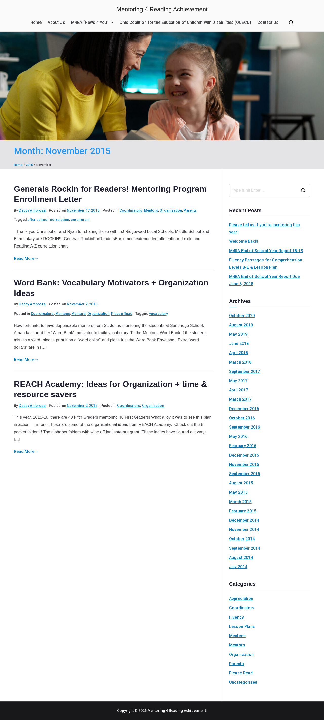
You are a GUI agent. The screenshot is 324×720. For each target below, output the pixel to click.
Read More (26, 258)
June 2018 (239, 343)
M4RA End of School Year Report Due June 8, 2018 (264, 280)
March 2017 (240, 399)
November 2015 (244, 464)
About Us (56, 22)
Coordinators (131, 210)
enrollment (80, 220)
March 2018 (240, 362)
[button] (110, 22)
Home (36, 22)
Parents (190, 210)
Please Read (121, 314)
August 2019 (241, 325)
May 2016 (238, 436)
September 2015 (244, 473)
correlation (59, 220)
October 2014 (242, 538)
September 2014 (244, 548)
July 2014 (238, 566)
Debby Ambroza (32, 210)
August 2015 (241, 483)
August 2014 (241, 557)
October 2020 (242, 315)
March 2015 (240, 501)
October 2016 (242, 418)
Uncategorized (243, 682)
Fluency (236, 617)
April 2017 (238, 390)
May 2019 (238, 334)
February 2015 (242, 511)
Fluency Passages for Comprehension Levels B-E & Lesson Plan (265, 264)
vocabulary (158, 314)
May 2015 (238, 492)
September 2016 (244, 427)
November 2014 (244, 529)
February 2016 (242, 445)
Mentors (151, 210)
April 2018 (238, 352)
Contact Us (268, 22)
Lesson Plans (242, 626)
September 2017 (244, 371)
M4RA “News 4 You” (92, 22)
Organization (171, 210)
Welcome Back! (243, 241)
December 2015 (244, 455)
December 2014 (244, 520)
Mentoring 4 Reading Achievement (162, 9)
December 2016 (244, 408)
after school (38, 220)
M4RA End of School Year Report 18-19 (266, 250)
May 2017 (238, 380)
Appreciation (241, 598)
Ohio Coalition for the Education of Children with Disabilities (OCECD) (185, 22)
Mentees (62, 314)
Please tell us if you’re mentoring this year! (264, 228)
